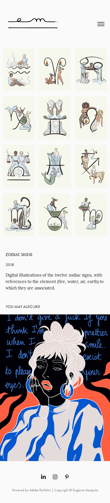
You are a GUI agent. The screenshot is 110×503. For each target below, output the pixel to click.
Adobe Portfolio (40, 490)
